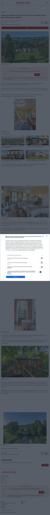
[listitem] (25, 255)
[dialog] (25, 257)
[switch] (41, 258)
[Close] (47, 236)
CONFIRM (15, 276)
